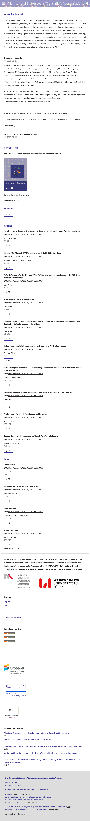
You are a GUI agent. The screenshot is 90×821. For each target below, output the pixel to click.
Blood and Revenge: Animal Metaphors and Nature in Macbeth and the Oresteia (38, 392)
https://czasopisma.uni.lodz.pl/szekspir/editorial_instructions (26, 101)
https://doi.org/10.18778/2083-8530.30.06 (25, 327)
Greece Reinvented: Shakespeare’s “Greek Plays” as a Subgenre (31, 436)
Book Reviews (10, 508)
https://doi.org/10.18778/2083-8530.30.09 (25, 395)
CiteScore (22, 686)
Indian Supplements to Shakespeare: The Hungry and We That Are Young (35, 346)
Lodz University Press (23, 794)
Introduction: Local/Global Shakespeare (21, 486)
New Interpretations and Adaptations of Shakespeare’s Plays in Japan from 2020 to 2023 (42, 231)
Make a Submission (13, 618)
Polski (6, 605)
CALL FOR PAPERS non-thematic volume (20, 134)
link (68, 806)
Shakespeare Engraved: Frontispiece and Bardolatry (26, 414)
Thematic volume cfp (13, 58)
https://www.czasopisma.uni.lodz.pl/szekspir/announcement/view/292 (53, 119)
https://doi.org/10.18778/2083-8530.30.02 (25, 234)
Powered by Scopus (19, 696)
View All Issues (10, 549)
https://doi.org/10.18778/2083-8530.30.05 (25, 303)
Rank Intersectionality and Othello (19, 299)
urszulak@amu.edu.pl (13, 79)
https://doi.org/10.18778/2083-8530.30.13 (25, 533)
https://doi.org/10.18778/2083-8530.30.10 (25, 417)
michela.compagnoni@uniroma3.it (17, 75)
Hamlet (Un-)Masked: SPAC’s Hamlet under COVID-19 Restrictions (32, 253)
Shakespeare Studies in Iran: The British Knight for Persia (27, 740)
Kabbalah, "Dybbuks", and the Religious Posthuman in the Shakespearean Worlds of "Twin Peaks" (43, 746)
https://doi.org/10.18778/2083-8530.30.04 (25, 281)
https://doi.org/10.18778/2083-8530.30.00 (25, 468)
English (7, 601)
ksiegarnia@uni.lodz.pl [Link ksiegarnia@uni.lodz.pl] (57, 809)
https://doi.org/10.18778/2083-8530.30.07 (25, 349)
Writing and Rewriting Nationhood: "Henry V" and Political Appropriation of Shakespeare (41, 753)
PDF (9, 215)
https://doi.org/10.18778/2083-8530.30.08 (25, 374)
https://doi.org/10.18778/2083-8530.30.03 (25, 256)
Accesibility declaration (15, 814)
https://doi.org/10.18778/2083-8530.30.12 (25, 511)
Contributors (9, 464)
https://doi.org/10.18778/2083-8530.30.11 (25, 439)
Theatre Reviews (11, 530)
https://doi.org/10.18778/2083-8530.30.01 (25, 490)
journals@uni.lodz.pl (28, 802)
